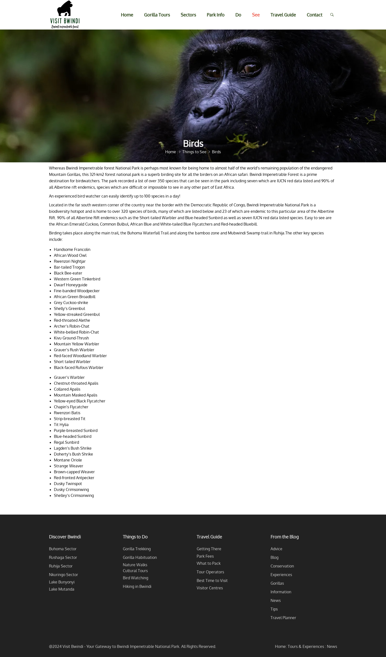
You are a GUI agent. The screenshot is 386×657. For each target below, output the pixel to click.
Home (127, 14)
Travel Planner (283, 617)
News (276, 600)
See (256, 14)
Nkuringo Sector (63, 574)
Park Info (216, 14)
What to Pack (209, 563)
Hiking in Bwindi (137, 586)
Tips (274, 609)
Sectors (188, 14)
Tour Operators (210, 571)
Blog (274, 557)
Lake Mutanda (61, 589)
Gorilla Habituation (140, 557)
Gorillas (277, 583)
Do (238, 14)
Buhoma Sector (63, 548)
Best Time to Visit (212, 580)
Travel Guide (283, 14)
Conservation (282, 566)
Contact (314, 14)
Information (281, 591)
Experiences (281, 574)
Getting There (209, 548)
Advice (276, 548)
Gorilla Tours (157, 14)
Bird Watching (135, 577)
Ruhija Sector (61, 566)
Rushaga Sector (63, 557)
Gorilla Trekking (137, 548)
